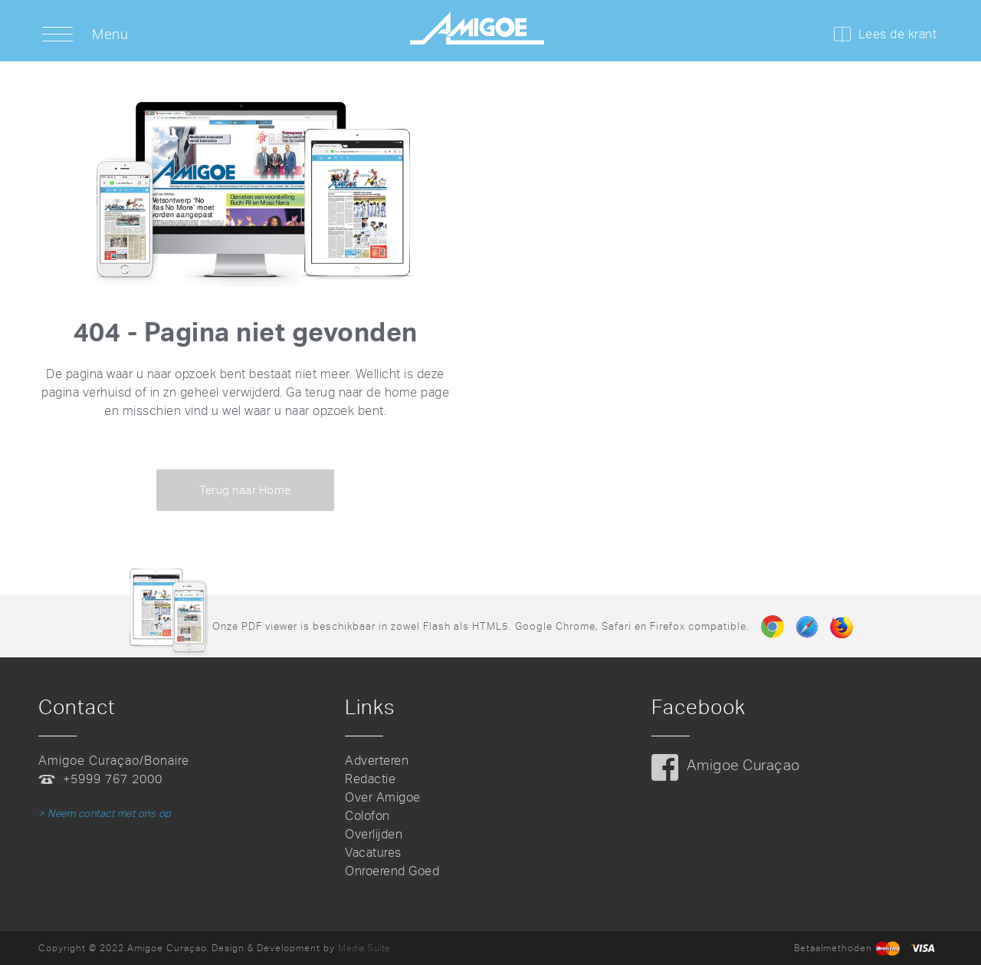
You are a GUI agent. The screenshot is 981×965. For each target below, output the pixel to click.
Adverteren (376, 760)
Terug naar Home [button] (245, 490)
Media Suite (364, 948)
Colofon (367, 816)
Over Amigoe (383, 797)
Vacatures (373, 852)
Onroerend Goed (392, 871)
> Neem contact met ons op (105, 813)
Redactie (370, 779)
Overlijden (373, 834)
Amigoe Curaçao (743, 765)
